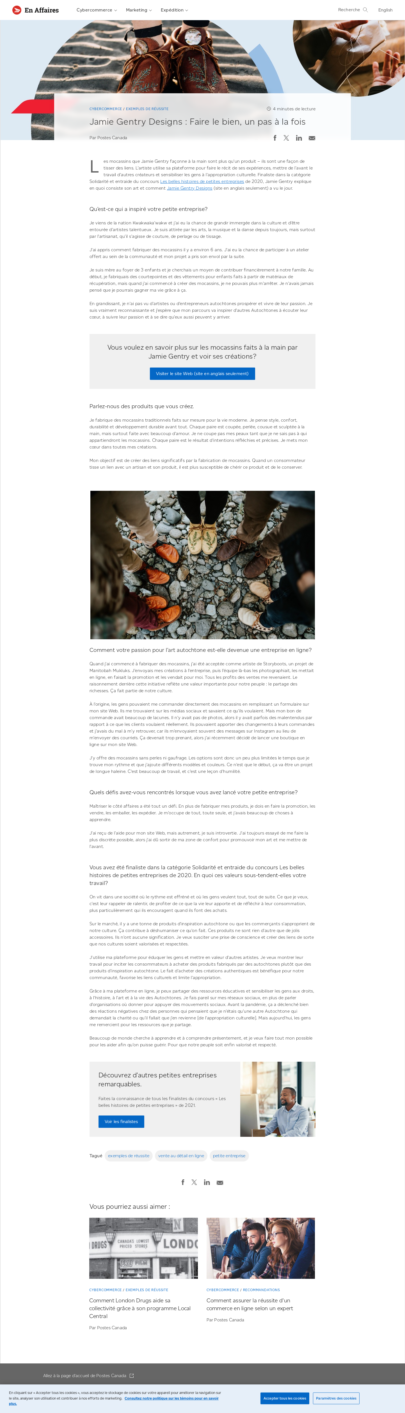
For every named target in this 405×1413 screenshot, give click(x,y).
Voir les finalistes (121, 1121)
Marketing (139, 10)
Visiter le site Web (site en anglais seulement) (202, 373)
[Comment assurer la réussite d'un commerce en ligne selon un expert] (261, 1249)
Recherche (353, 10)
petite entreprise (229, 1155)
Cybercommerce (97, 10)
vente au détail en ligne (181, 1155)
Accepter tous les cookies (285, 1398)
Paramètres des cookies (336, 1398)
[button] (275, 138)
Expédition (174, 10)
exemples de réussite (128, 1155)
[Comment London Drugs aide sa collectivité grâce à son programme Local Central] (143, 1249)
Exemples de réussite (147, 109)
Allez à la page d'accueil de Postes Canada (85, 1375)
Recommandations (261, 1290)
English (385, 10)
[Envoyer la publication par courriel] (312, 137)
